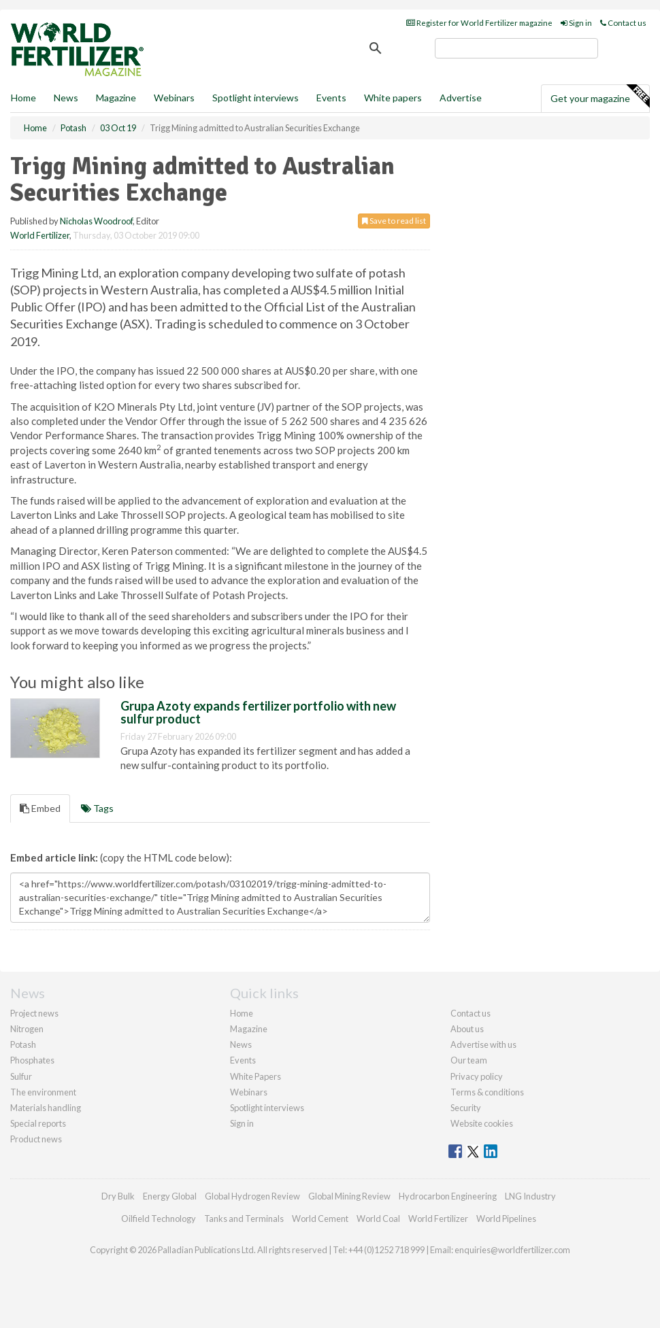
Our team (468, 1060)
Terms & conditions (487, 1092)
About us (467, 1028)
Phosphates (32, 1060)
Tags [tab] (97, 808)
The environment (43, 1092)
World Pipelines (506, 1218)
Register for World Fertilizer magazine (479, 22)
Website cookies (481, 1123)
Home (23, 97)
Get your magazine (599, 96)
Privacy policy (476, 1076)
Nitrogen (27, 1028)
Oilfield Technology (158, 1218)
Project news (34, 1013)
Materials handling (45, 1107)
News (241, 1044)
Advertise (461, 97)
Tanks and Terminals (244, 1218)
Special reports (38, 1123)
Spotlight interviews (255, 97)
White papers (393, 97)
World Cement (320, 1218)
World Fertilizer (39, 235)
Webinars (174, 97)
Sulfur (21, 1076)
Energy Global (170, 1196)
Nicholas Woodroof (96, 221)
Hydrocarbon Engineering (448, 1196)
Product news (36, 1139)
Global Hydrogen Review (252, 1196)
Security (465, 1107)
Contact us (623, 22)
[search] (516, 48)
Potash (23, 1044)
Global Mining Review (349, 1196)
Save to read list (394, 221)
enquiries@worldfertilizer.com (512, 1249)
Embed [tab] (40, 808)
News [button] (66, 97)
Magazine (116, 97)
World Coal (378, 1218)
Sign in (576, 22)
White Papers (255, 1076)
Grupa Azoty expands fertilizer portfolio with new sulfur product (258, 712)
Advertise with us (483, 1044)
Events (331, 97)
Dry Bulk (118, 1196)
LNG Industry (530, 1196)
